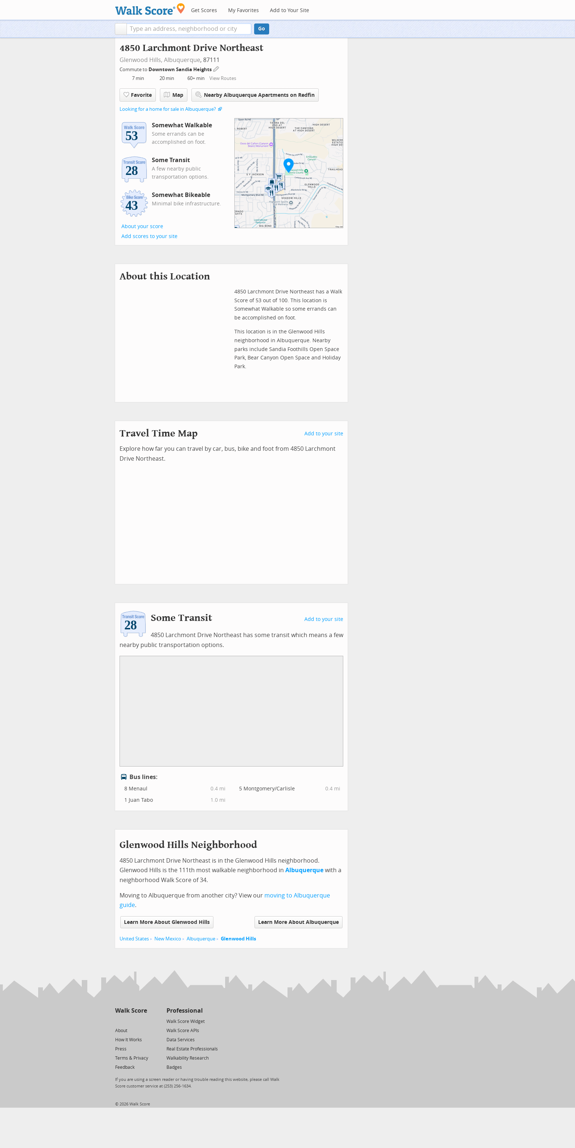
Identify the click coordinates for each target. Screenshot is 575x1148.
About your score (142, 226)
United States (134, 939)
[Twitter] (119, 1021)
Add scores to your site (149, 236)
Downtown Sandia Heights (181, 69)
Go (261, 29)
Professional (184, 1010)
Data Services (180, 1039)
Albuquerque (182, 59)
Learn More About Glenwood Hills (167, 922)
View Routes (222, 78)
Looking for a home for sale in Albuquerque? (168, 109)
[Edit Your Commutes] (216, 68)
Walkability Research (187, 1058)
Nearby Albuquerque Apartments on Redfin (255, 94)
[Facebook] (131, 1021)
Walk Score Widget (185, 1021)
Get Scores (204, 10)
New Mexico (167, 939)
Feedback (125, 1067)
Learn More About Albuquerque (298, 922)
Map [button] (173, 95)
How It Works (128, 1039)
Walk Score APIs (182, 1030)
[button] (121, 29)
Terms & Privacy (131, 1058)
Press (121, 1049)
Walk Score (131, 1010)
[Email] (142, 1021)
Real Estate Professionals (192, 1049)
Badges (174, 1067)
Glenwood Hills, (141, 59)
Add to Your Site (289, 10)
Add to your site (323, 434)
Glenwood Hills (238, 939)
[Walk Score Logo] (150, 9)
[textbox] (189, 29)
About (121, 1030)
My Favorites (243, 10)
